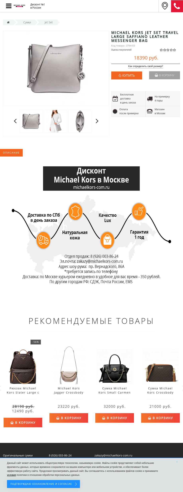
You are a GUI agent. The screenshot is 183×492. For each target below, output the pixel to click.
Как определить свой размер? (145, 66)
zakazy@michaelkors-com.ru (113, 455)
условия (11, 475)
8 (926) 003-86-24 (60, 455)
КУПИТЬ (128, 75)
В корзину (164, 75)
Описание (11, 152)
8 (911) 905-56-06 (177, 6)
